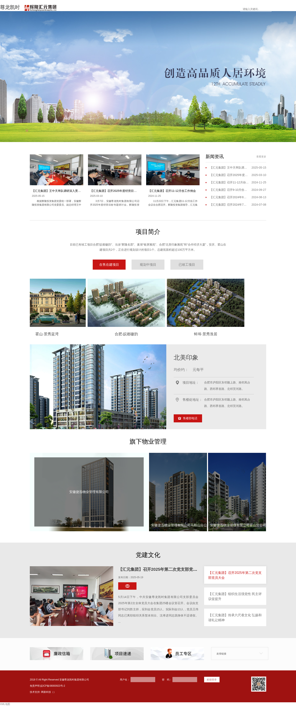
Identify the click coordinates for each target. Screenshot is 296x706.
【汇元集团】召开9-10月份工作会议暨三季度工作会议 (229, 189)
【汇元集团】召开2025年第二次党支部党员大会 (162, 569)
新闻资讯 (155, 9)
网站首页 (85, 9)
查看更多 (261, 156)
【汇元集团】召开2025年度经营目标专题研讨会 (120, 190)
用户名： (125, 679)
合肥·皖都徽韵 (151, 334)
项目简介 (134, 9)
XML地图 (5, 704)
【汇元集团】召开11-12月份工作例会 (172, 190)
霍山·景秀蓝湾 (71, 334)
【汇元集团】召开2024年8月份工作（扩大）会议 (229, 197)
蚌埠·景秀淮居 (230, 334)
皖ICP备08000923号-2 (52, 685)
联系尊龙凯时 (226, 9)
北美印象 (186, 357)
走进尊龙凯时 (110, 9)
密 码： (167, 679)
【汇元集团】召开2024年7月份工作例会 (229, 204)
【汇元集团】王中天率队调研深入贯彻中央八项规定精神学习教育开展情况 (79, 190)
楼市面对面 (179, 9)
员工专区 (201, 9)
